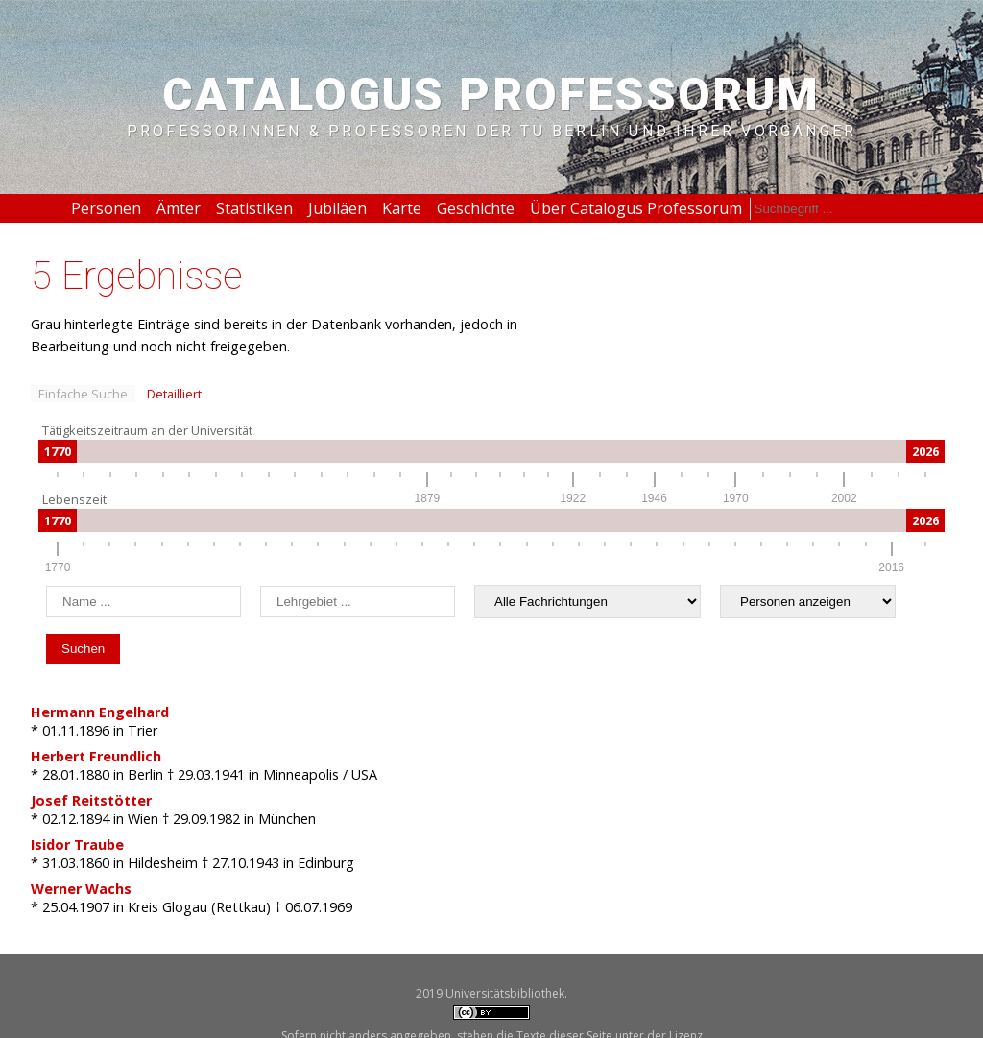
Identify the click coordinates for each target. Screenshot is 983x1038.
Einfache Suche (83, 393)
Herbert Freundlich (96, 756)
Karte (401, 208)
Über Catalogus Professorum (636, 208)
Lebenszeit (74, 499)
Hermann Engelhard (100, 712)
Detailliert (174, 393)
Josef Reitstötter (91, 800)
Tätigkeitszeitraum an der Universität (147, 430)
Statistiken (254, 208)
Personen (106, 208)
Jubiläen (337, 208)
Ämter (178, 208)
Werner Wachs (81, 889)
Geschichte (476, 208)
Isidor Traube (77, 844)
